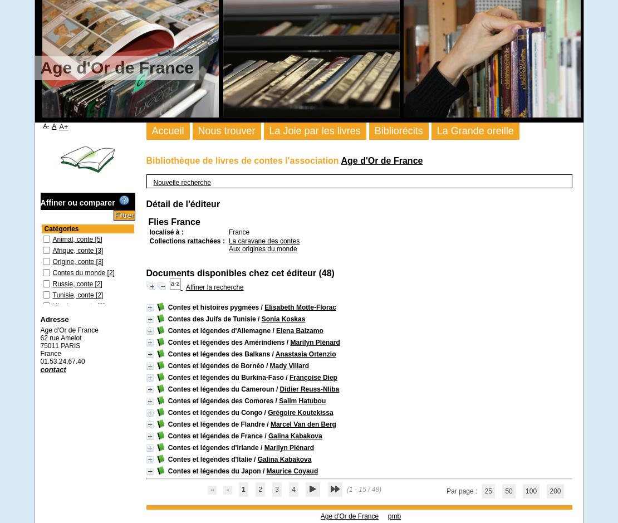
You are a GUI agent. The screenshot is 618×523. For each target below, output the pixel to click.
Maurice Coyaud (292, 471)
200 (555, 491)
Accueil (168, 130)
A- (46, 126)
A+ (63, 127)
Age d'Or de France (382, 160)
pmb (394, 516)
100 (531, 491)
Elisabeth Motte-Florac (300, 307)
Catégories (62, 229)
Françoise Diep (313, 378)
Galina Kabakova (295, 436)
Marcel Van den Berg (303, 424)
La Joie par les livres (315, 130)
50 (508, 491)
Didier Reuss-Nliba (310, 389)
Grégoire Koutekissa (300, 413)
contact (53, 369)
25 (488, 491)
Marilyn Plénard (315, 342)
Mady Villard (289, 366)
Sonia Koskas (284, 319)
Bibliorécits (399, 130)
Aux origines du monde (263, 249)
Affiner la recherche (215, 287)
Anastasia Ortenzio (306, 354)
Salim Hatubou (302, 401)
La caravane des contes (264, 241)
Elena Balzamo (299, 331)
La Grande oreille (475, 130)
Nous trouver (227, 130)
